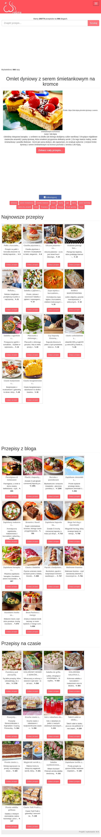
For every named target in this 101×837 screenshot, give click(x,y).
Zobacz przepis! (11, 265)
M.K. (98, 832)
